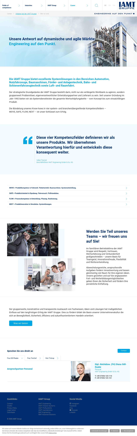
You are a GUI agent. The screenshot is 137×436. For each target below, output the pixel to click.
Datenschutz (53, 433)
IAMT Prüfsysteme (45, 408)
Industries (28, 5)
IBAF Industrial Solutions (47, 415)
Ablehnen (114, 431)
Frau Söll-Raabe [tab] (12, 358)
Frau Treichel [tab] (32, 358)
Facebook (73, 406)
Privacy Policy (12, 408)
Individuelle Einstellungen (99, 431)
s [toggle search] (96, 5)
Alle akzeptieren (128, 431)
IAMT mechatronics (45, 410)
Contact (124, 351)
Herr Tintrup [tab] (49, 358)
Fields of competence (6, 6)
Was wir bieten (21, 323)
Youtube (75, 410)
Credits (9, 406)
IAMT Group (52, 5)
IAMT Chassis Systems (46, 406)
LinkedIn (72, 412)
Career (72, 5)
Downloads (11, 412)
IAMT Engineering (44, 404)
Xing (71, 408)
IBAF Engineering (44, 412)
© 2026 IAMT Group (14, 419)
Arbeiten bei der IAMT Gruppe (26, 14)
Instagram (75, 404)
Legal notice (11, 410)
